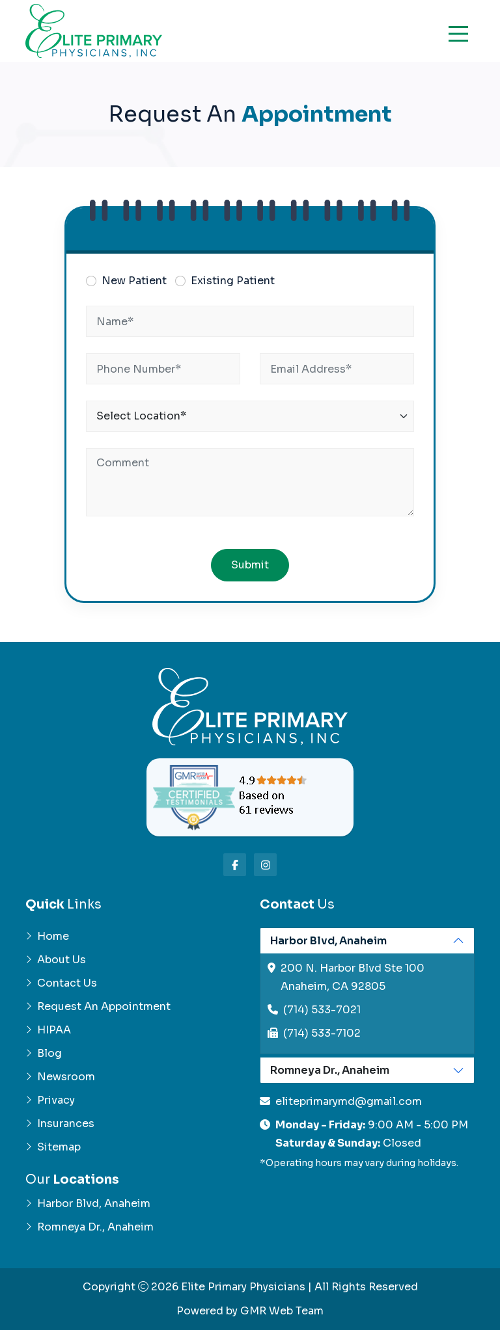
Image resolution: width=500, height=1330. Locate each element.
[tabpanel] (367, 991)
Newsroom (60, 1077)
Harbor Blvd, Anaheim (87, 1203)
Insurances (59, 1123)
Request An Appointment (98, 1006)
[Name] (250, 321)
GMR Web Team (282, 1311)
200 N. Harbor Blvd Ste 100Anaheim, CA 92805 (352, 977)
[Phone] (163, 368)
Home (47, 936)
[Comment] (250, 482)
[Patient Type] (91, 281)
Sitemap (53, 1147)
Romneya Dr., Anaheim (89, 1227)
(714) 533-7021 (322, 1010)
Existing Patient (233, 280)
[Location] (250, 416)
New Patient (134, 280)
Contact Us (61, 983)
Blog (43, 1053)
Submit (250, 565)
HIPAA (48, 1030)
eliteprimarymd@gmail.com (348, 1101)
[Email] (337, 368)
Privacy (50, 1100)
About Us (55, 959)
